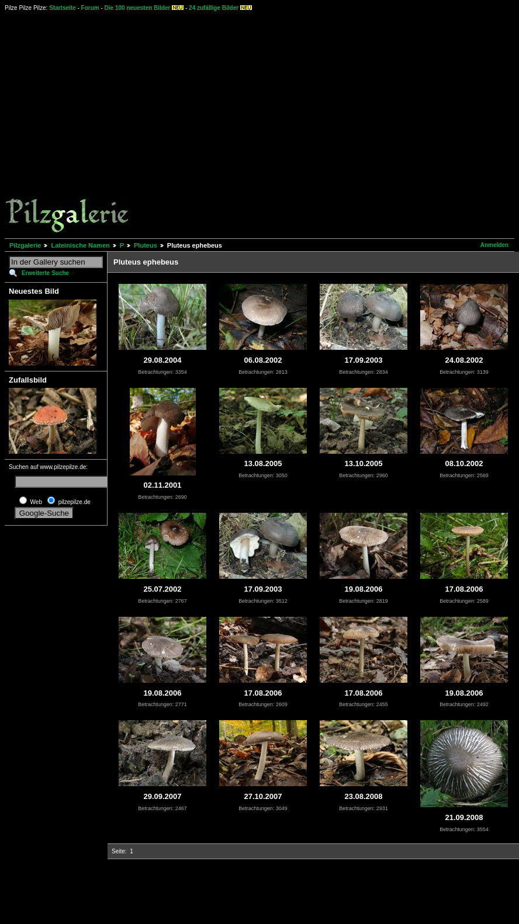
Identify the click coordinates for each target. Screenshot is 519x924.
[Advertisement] (109, 124)
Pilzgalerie (25, 245)
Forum (90, 8)
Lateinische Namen (80, 245)
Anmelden (494, 245)
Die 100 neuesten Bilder (138, 8)
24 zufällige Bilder (213, 8)
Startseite (62, 8)
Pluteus (145, 245)
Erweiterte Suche (45, 273)
